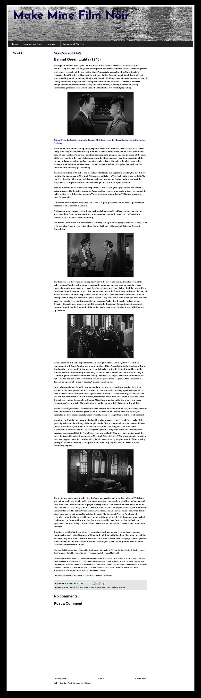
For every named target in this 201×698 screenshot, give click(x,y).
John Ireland (90, 587)
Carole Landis (68, 587)
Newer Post (60, 679)
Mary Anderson (103, 587)
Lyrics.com (59, 523)
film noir (79, 587)
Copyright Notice (73, 44)
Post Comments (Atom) (79, 683)
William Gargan (118, 587)
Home (14, 44)
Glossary (53, 44)
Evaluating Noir (32, 44)
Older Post (140, 679)
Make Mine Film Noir (71, 16)
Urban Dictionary (89, 511)
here (103, 140)
